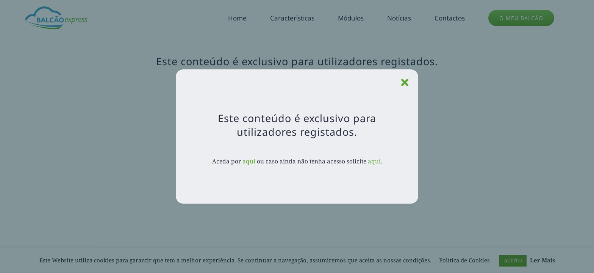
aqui (248, 161)
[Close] (405, 82)
